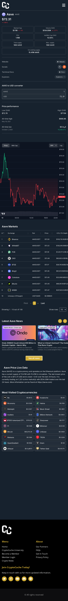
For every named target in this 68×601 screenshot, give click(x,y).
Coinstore (15, 277)
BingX (14, 271)
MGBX (14, 290)
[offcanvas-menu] (63, 5)
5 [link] (37, 303)
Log (61, 145)
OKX (14, 258)
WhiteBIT (15, 246)
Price (6, 145)
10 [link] (46, 303)
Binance (15, 239)
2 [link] (25, 303)
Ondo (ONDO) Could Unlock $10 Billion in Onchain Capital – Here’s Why (19, 344)
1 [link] (22, 303)
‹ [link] (18, 303)
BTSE (14, 265)
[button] (4, 233)
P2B (13, 252)
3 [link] (29, 303)
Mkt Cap (15, 145)
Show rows (53, 309)
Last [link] (55, 303)
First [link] (14, 303)
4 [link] (33, 303)
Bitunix (14, 284)
